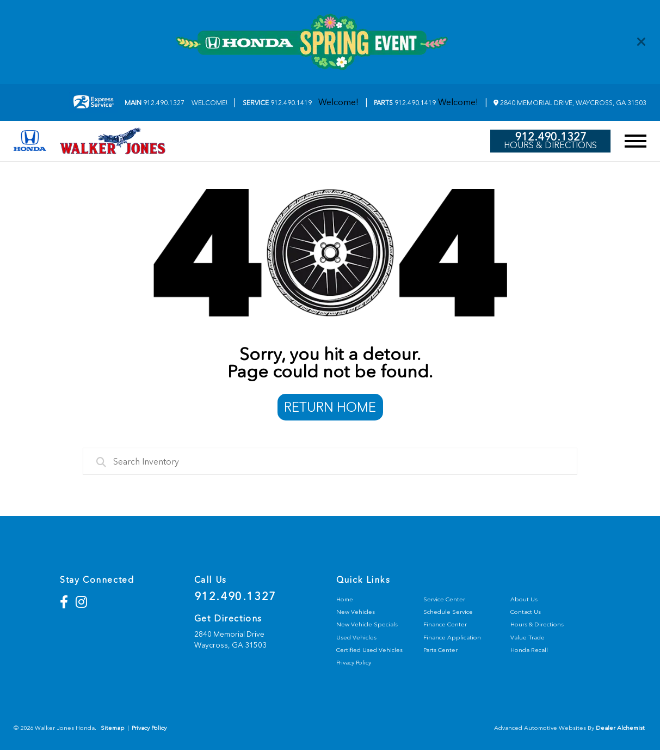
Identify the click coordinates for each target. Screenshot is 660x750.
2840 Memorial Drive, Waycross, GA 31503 (570, 103)
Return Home (330, 407)
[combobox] (330, 461)
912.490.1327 (154, 103)
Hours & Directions (550, 145)
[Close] (641, 42)
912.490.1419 (277, 103)
